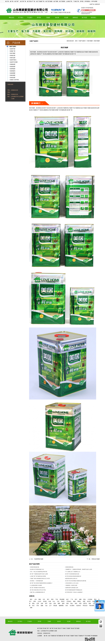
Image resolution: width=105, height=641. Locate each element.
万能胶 (48, 17)
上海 (35, 599)
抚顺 (42, 605)
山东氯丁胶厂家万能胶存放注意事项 (38, 576)
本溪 (80, 603)
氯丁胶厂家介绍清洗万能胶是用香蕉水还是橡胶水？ (41, 583)
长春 (50, 603)
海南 (39, 599)
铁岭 (90, 603)
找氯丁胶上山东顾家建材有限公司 (37, 592)
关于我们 (20, 17)
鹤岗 (74, 601)
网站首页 (11, 17)
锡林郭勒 (61, 605)
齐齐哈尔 (69, 601)
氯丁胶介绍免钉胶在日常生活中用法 (38, 590)
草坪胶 (39, 17)
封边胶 (66, 17)
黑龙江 (63, 601)
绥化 (84, 599)
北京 (44, 599)
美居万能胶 (97, 40)
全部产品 (92, 4)
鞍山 (72, 603)
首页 (76, 40)
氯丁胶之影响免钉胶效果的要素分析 (73, 576)
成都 (80, 599)
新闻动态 (75, 17)
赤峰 (31, 607)
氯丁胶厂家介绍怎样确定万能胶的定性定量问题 (75, 580)
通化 (33, 603)
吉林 (42, 603)
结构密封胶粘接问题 (34, 567)
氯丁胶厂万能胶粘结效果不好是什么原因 (39, 574)
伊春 (34, 601)
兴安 (66, 605)
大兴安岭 (90, 599)
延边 (94, 601)
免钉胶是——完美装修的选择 (36, 580)
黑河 (95, 599)
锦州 (76, 603)
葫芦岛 (85, 603)
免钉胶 (57, 17)
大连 (46, 605)
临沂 (67, 599)
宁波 (56, 599)
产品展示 (29, 17)
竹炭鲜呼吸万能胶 (38, 559)
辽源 (38, 603)
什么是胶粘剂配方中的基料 (36, 585)
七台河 (39, 601)
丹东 (38, 605)
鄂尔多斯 (91, 605)
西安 (52, 599)
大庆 (58, 601)
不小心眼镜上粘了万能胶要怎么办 (72, 571)
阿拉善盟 (62, 599)
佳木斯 (45, 601)
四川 (76, 599)
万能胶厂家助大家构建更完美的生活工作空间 (40, 578)
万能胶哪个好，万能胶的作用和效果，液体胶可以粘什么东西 (78, 569)
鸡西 (84, 601)
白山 (54, 601)
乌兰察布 (72, 605)
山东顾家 (39, 635)
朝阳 (59, 603)
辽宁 (50, 605)
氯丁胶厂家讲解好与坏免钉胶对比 (37, 587)
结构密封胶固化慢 (69, 567)
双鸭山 (79, 601)
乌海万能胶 (90, 40)
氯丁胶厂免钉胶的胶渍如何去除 (72, 574)
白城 (49, 601)
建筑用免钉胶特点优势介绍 (71, 578)
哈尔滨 (89, 601)
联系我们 (93, 17)
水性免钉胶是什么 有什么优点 (71, 583)
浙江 (48, 599)
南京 (31, 599)
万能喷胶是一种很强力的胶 (71, 585)
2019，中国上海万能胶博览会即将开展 (38, 571)
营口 (33, 605)
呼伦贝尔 (85, 605)
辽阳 (94, 603)
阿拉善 (55, 605)
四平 (46, 603)
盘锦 (63, 603)
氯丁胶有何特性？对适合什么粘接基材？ (74, 592)
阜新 (67, 603)
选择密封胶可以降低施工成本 (71, 587)
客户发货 (84, 17)
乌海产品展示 (82, 40)
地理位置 (97, 4)
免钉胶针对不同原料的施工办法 (37, 569)
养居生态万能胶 (96, 559)
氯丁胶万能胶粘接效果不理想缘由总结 (73, 590)
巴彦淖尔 (78, 605)
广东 (72, 599)
